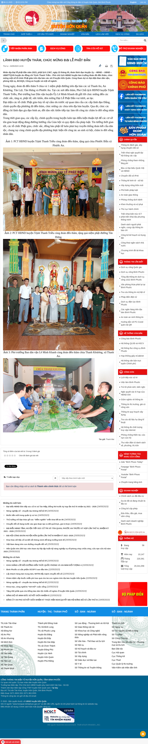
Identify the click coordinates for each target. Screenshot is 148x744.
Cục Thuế (116, 660)
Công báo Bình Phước (131, 338)
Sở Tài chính (80, 652)
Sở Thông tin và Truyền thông (88, 667)
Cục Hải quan (118, 652)
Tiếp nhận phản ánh (21, 48)
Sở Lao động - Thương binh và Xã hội (92, 623)
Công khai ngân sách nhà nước (132, 244)
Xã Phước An (7, 649)
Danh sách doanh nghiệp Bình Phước (132, 522)
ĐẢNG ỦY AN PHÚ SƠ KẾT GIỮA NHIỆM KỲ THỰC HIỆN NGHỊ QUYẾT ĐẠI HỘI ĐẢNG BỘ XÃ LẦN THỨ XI (52, 600)
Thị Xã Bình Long (45, 627)
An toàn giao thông (129, 195)
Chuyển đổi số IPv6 (130, 176)
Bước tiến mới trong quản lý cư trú (21, 515)
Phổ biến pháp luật (129, 190)
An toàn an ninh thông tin (132, 317)
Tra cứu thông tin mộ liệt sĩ (133, 292)
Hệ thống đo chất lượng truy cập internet (131, 428)
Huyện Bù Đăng (45, 634)
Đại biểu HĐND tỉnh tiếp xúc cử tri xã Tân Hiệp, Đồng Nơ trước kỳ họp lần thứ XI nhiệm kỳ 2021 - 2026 (51, 506)
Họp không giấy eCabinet (132, 356)
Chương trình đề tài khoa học (132, 251)
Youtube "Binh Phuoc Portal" (130, 476)
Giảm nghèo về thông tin (132, 399)
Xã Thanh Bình (7, 668)
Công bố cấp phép (129, 508)
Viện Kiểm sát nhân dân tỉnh (124, 667)
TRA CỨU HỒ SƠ (94, 48)
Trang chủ (9, 34)
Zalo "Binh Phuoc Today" (132, 462)
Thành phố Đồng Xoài (48, 623)
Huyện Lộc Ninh (45, 653)
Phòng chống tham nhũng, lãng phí (133, 161)
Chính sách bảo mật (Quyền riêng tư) (34, 707)
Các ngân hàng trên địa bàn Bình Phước (131, 310)
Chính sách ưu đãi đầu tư (132, 496)
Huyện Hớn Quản (46, 657)
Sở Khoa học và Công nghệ (87, 631)
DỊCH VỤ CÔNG (57, 48)
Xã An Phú (5, 634)
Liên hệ (143, 2)
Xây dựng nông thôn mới (132, 185)
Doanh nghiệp (67, 34)
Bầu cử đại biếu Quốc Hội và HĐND (132, 169)
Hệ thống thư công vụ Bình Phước (133, 349)
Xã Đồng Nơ (6, 631)
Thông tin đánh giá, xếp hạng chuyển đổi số (131, 146)
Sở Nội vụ (79, 645)
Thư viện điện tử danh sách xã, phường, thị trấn (133, 444)
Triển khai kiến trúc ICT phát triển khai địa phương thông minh (133, 217)
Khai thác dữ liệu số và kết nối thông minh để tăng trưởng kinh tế (35, 540)
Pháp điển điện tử (129, 297)
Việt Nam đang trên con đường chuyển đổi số (26, 544)
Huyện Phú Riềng (46, 661)
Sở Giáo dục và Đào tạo (86, 660)
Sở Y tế (78, 664)
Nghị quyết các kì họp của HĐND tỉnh (133, 393)
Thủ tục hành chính (130, 209)
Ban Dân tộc (117, 649)
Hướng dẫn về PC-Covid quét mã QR (132, 323)
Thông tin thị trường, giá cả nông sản (133, 405)
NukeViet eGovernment (66, 725)
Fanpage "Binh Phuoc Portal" (131, 468)
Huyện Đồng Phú (45, 649)
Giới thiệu (26, 34)
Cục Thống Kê (118, 656)
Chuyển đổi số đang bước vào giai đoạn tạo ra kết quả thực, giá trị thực (38, 524)
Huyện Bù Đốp (44, 638)
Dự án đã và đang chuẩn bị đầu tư (133, 502)
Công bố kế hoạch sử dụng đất (133, 236)
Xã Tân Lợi (6, 661)
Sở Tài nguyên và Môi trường (125, 631)
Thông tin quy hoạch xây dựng (132, 413)
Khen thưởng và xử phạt (132, 204)
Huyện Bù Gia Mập (46, 642)
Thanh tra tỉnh (118, 623)
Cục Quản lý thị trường (122, 664)
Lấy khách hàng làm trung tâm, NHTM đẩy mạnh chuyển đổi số (34, 574)
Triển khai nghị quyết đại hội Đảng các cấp (132, 154)
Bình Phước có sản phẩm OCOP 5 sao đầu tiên (27, 569)
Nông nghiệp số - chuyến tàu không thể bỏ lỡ (26, 511)
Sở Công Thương (119, 638)
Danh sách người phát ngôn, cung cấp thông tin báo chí (132, 227)
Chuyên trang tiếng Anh (131, 482)
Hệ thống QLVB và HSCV (132, 343)
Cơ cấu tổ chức (45, 34)
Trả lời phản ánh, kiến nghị (133, 387)
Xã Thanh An (6, 627)
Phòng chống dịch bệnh (131, 200)
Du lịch (140, 34)
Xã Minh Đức (6, 642)
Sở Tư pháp (117, 634)
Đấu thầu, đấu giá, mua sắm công (131, 514)
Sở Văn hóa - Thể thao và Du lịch (90, 641)
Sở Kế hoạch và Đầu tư (85, 649)
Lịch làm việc (102, 34)
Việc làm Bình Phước (130, 382)
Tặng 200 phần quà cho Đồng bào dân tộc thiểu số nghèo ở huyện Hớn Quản (40, 591)
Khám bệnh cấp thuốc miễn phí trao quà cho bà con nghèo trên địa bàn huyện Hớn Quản (45, 578)
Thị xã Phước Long (46, 631)
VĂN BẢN (85, 34)
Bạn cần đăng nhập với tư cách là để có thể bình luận (41, 486)
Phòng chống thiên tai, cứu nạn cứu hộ (133, 436)
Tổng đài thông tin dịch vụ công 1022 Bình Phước (133, 278)
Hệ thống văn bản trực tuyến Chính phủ (131, 362)
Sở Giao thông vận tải (84, 627)
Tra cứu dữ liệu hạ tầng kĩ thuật (132, 421)
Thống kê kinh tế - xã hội (132, 180)
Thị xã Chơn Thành (46, 646)
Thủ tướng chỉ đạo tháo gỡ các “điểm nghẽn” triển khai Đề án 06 (35, 520)
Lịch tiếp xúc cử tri (129, 377)
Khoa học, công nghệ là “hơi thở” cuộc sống (26, 587)
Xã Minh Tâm (7, 646)
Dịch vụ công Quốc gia (131, 267)
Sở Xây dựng (81, 656)
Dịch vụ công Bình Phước (132, 272)
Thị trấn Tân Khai (8, 623)
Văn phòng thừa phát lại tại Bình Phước (133, 286)
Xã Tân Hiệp (6, 653)
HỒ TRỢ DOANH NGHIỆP (131, 48)
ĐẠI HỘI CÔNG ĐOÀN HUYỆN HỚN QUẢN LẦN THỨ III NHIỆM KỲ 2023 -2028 (39, 535)
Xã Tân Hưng (7, 657)
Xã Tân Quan (7, 665)
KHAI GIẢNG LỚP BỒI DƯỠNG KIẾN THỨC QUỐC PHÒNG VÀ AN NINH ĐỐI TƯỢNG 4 (44, 565)
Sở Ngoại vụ (117, 627)
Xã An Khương (7, 638)
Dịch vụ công (123, 34)
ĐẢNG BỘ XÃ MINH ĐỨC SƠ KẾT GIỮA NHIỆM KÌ (27, 595)
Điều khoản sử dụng (9, 707)
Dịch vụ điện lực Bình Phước (130, 303)
